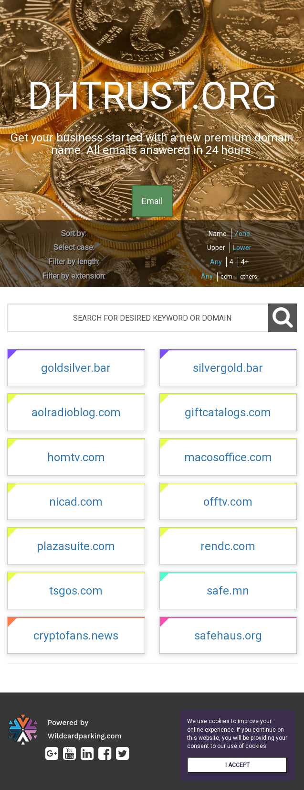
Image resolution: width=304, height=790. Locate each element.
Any (216, 262)
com (226, 276)
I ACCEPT (237, 765)
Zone (242, 234)
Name (218, 234)
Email (152, 200)
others (248, 276)
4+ (245, 262)
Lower (242, 247)
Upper (216, 247)
